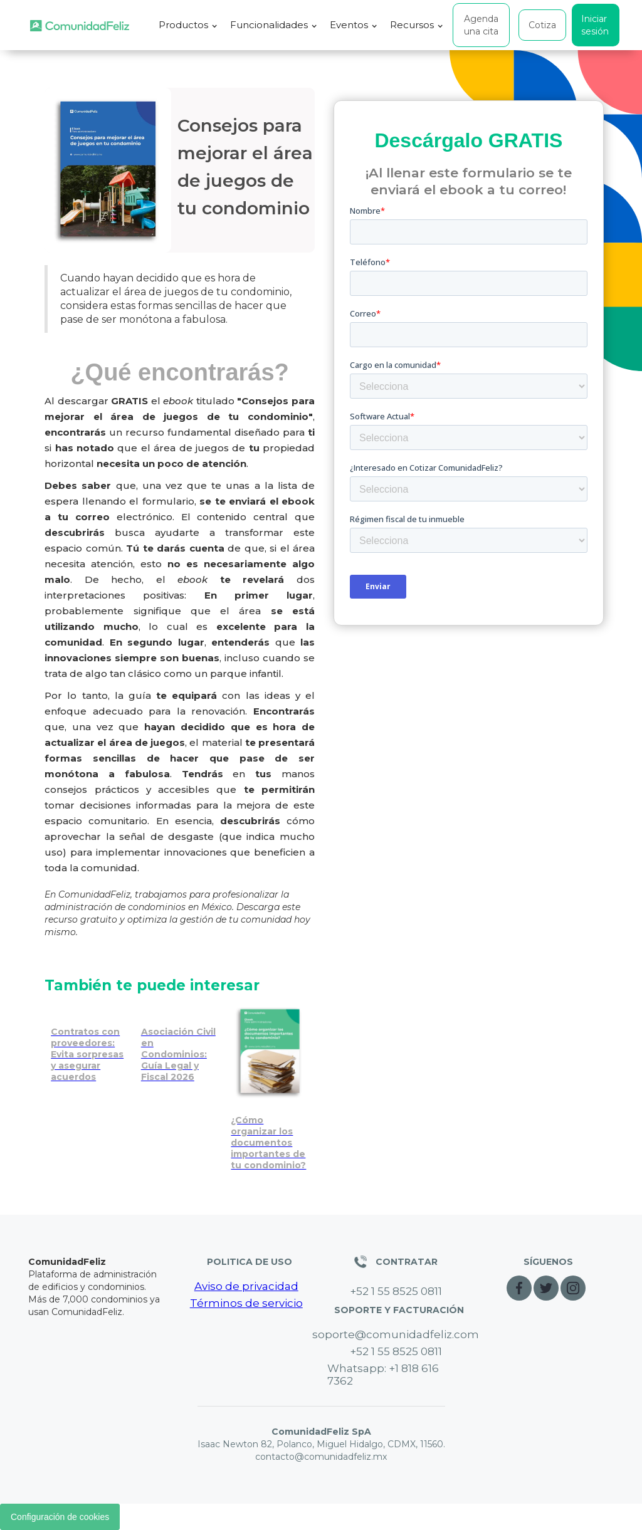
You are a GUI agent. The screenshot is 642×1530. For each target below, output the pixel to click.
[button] (188, 25)
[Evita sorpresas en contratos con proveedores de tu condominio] (90, 1045)
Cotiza (542, 25)
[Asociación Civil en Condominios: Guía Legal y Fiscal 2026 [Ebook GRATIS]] (180, 1045)
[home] (80, 25)
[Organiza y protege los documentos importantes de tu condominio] (269, 1089)
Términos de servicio (246, 1303)
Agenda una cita (481, 25)
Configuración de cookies (60, 1517)
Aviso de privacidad (246, 1286)
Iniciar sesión (595, 25)
